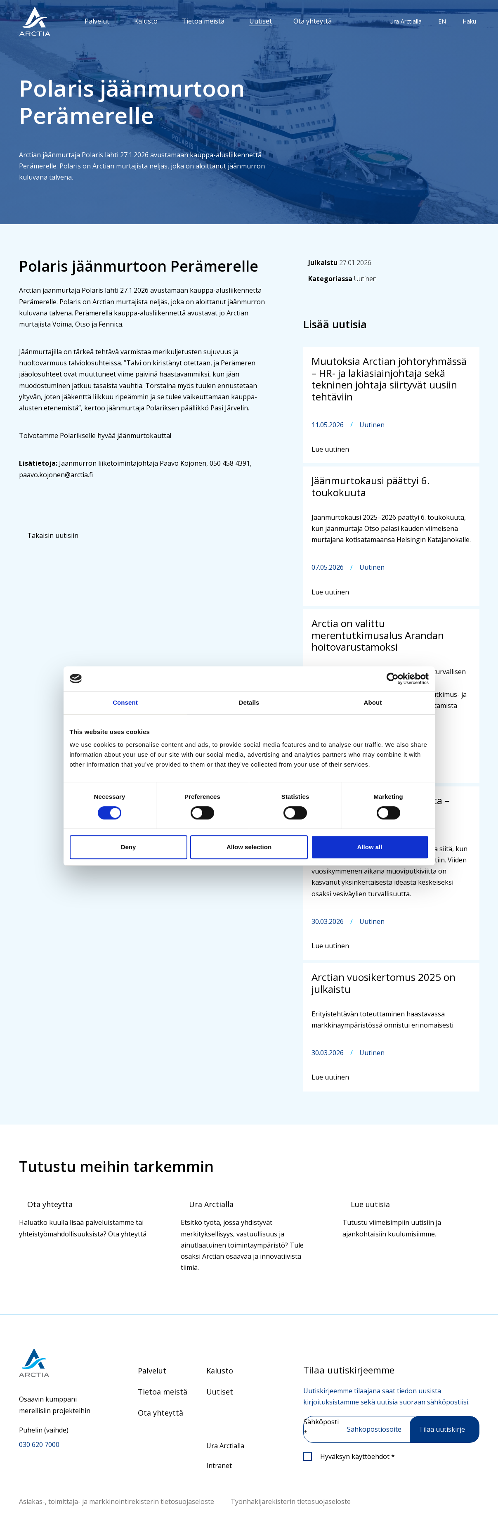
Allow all (369, 846)
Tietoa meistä (203, 21)
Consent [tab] (125, 702)
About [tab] (373, 702)
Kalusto (146, 21)
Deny (128, 846)
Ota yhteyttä (312, 21)
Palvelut (97, 21)
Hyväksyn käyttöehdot (357, 1456)
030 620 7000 (39, 1444)
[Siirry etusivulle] (58, 1362)
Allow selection (249, 846)
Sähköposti (321, 1427)
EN (442, 21)
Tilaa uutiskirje (442, 1429)
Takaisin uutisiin (52, 535)
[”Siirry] (34, 21)
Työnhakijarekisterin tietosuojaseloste (291, 1501)
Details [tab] (249, 702)
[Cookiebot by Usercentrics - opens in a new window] (392, 678)
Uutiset (260, 21)
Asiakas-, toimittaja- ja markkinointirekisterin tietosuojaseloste (116, 1501)
